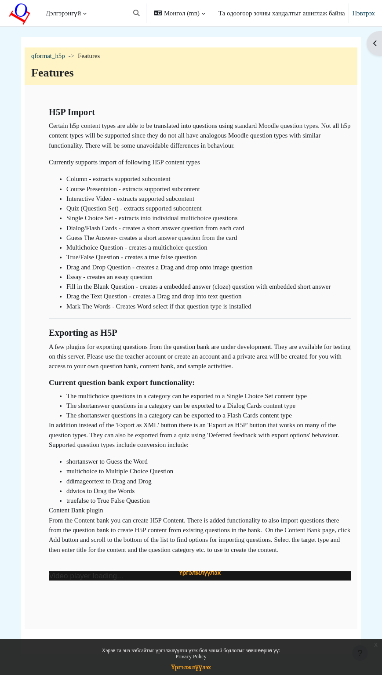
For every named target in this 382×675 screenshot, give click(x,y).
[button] (136, 13)
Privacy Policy (190, 656)
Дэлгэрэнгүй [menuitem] (63, 13)
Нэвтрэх (364, 13)
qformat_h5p (48, 55)
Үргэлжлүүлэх (191, 667)
